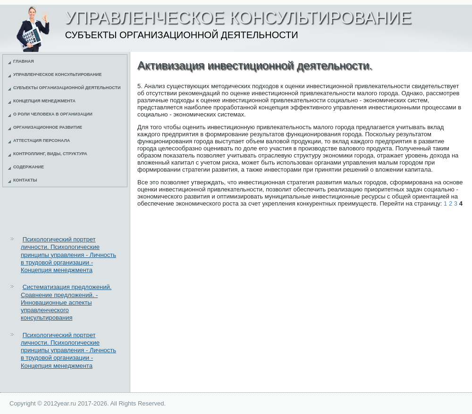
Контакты (25, 180)
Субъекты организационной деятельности (67, 87)
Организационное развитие (47, 127)
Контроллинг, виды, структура (50, 153)
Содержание (28, 167)
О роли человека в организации (53, 114)
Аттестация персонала (41, 140)
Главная (23, 61)
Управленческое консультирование (57, 74)
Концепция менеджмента (44, 101)
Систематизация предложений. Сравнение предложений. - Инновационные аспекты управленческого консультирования (66, 302)
